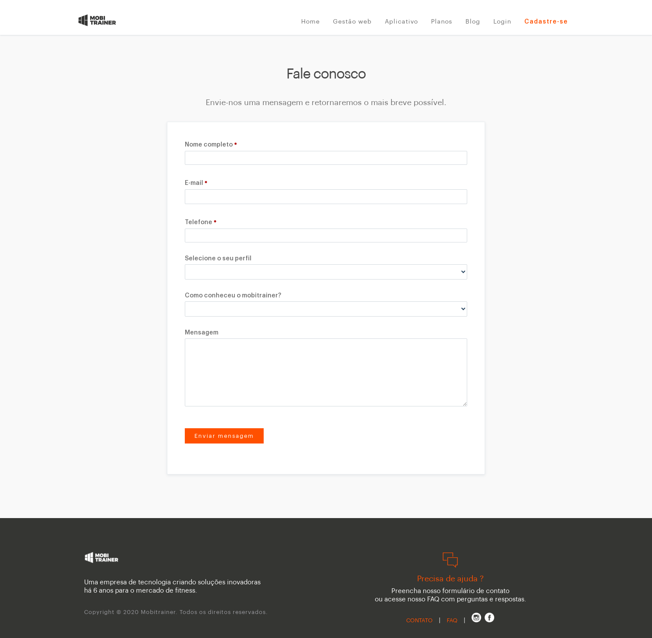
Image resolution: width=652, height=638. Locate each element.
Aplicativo (401, 22)
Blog (472, 22)
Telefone (198, 222)
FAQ (452, 620)
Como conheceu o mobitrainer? (233, 296)
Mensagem (201, 333)
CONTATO (419, 620)
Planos (441, 22)
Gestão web (352, 22)
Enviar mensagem (224, 436)
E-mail (194, 183)
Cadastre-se (546, 22)
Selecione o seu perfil (218, 259)
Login (502, 22)
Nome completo (209, 145)
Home (310, 22)
